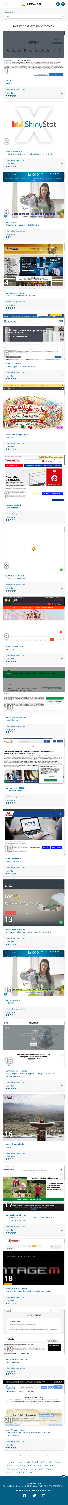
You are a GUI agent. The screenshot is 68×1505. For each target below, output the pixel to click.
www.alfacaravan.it (14, 576)
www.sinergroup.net (14, 293)
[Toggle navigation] (6, 4)
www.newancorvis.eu (15, 929)
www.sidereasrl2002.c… (16, 788)
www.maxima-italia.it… (16, 1071)
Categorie (9, 12)
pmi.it (8, 80)
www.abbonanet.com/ (15, 1215)
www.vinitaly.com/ (14, 151)
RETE (50, 1490)
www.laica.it (11, 222)
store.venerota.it (13, 505)
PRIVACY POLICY (23, 1490)
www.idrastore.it (13, 363)
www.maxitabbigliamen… (17, 434)
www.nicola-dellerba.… (16, 1144)
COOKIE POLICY (39, 1490)
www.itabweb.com (14, 646)
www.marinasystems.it (16, 1359)
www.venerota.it (13, 858)
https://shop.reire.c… (15, 1430)
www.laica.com (12, 1000)
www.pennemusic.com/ (16, 717)
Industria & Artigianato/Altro (15, 90)
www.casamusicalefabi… (16, 1288)
